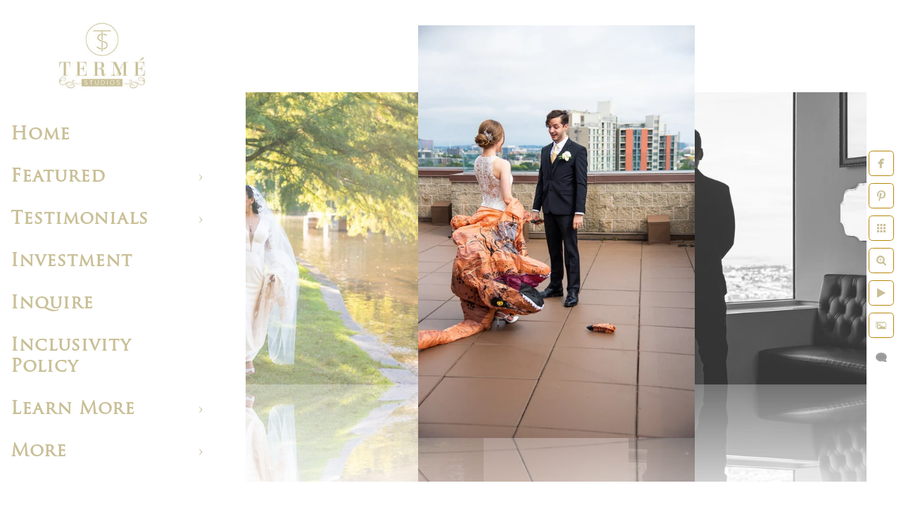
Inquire (52, 304)
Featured (58, 177)
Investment (71, 261)
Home (40, 135)
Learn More (73, 409)
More (39, 452)
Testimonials (80, 219)
